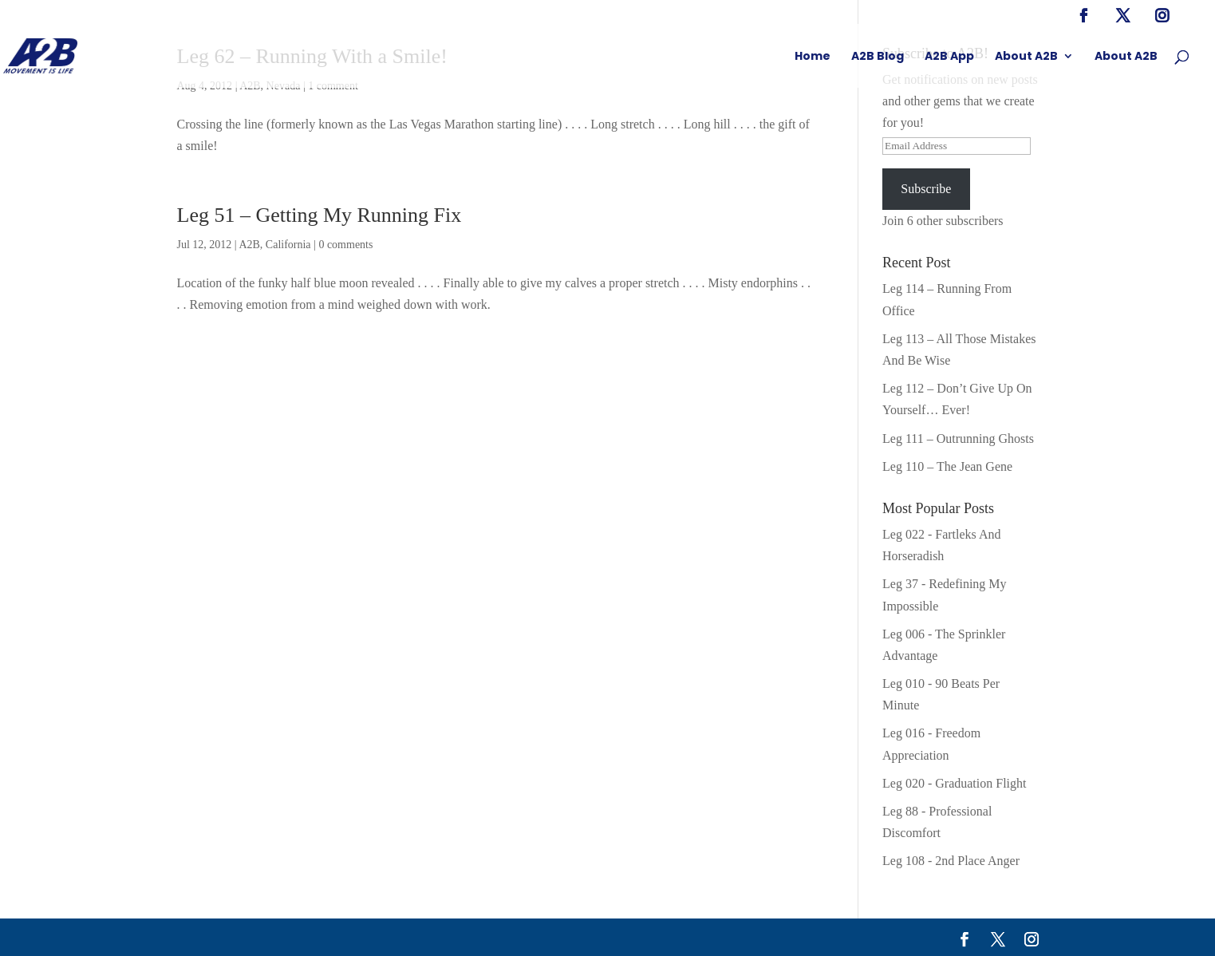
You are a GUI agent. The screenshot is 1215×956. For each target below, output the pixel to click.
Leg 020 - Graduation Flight (954, 783)
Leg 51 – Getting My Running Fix (319, 215)
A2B (249, 245)
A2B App (949, 57)
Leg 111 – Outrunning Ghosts (958, 438)
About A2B (1026, 57)
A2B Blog (877, 57)
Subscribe (926, 189)
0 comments (345, 245)
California (288, 245)
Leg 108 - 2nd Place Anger (951, 860)
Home (812, 57)
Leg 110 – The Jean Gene (947, 466)
